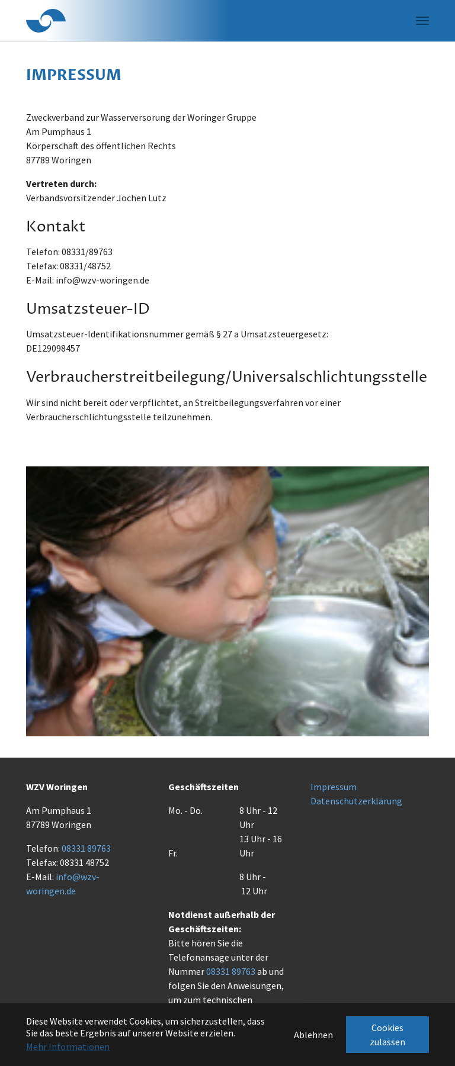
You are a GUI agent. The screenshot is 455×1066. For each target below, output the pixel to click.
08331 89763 (86, 848)
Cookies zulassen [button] (387, 1035)
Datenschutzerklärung (356, 801)
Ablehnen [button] (313, 1035)
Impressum (333, 787)
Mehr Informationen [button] (68, 1046)
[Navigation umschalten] (422, 21)
